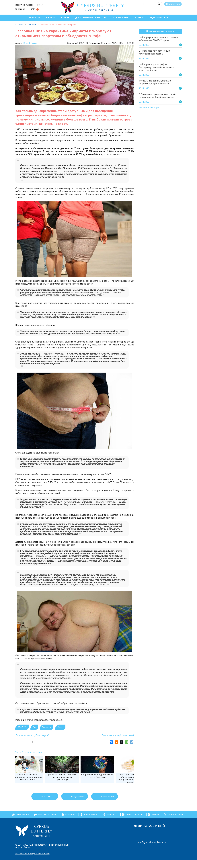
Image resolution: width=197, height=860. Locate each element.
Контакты (112, 814)
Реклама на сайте (47, 814)
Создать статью (134, 814)
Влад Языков (30, 43)
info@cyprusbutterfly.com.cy (152, 842)
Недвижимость (159, 17)
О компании (22, 814)
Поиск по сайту (175, 814)
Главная (19, 24)
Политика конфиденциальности (32, 853)
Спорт (60, 727)
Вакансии (70, 814)
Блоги (65, 17)
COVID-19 (21, 727)
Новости (34, 17)
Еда (34, 727)
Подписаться (173, 4)
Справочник (120, 17)
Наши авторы (91, 814)
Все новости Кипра (149, 107)
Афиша (50, 17)
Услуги (139, 17)
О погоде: (20, 8)
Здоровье (46, 727)
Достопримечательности (91, 17)
